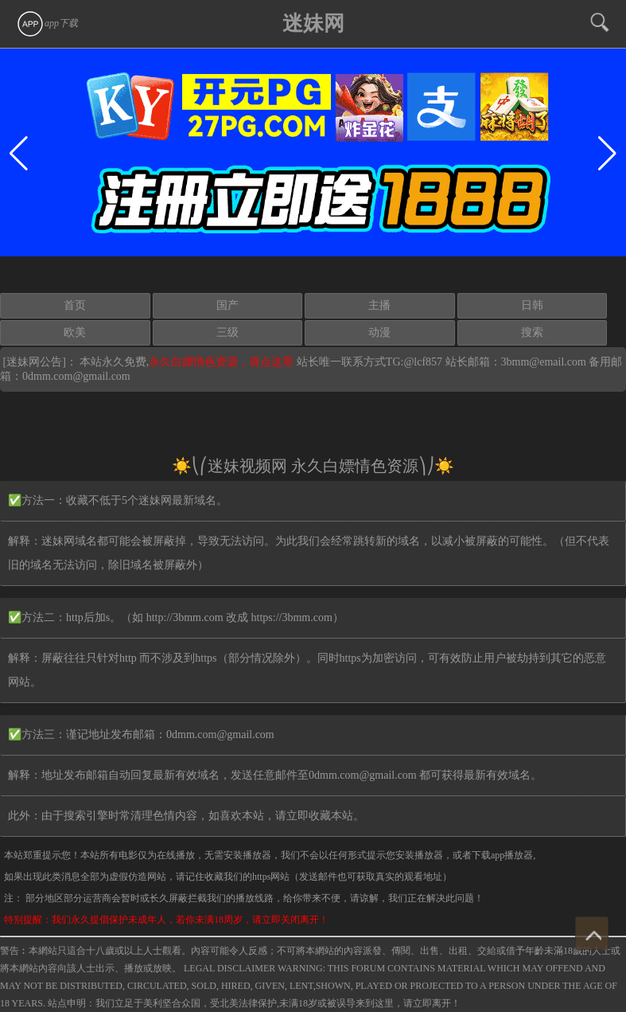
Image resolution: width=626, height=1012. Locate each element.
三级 (227, 332)
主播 (379, 305)
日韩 (532, 305)
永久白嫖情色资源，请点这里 (223, 362)
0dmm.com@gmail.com (76, 376)
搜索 (532, 332)
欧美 (75, 332)
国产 (227, 305)
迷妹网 (313, 23)
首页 (75, 305)
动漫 (379, 332)
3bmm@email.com (543, 362)
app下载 (47, 23)
